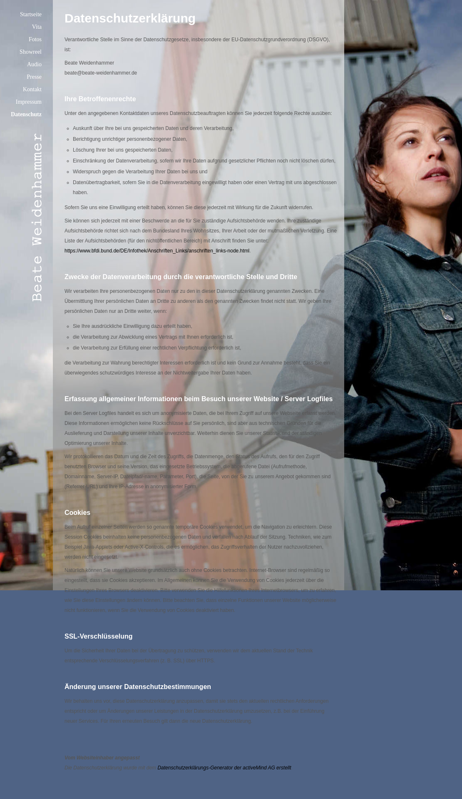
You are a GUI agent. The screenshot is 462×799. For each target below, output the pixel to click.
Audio (34, 64)
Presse (34, 77)
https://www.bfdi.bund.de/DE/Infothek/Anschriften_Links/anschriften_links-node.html (157, 251)
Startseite (31, 14)
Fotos (35, 39)
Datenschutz (26, 114)
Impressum (29, 102)
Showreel (31, 52)
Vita (37, 27)
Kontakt (32, 89)
